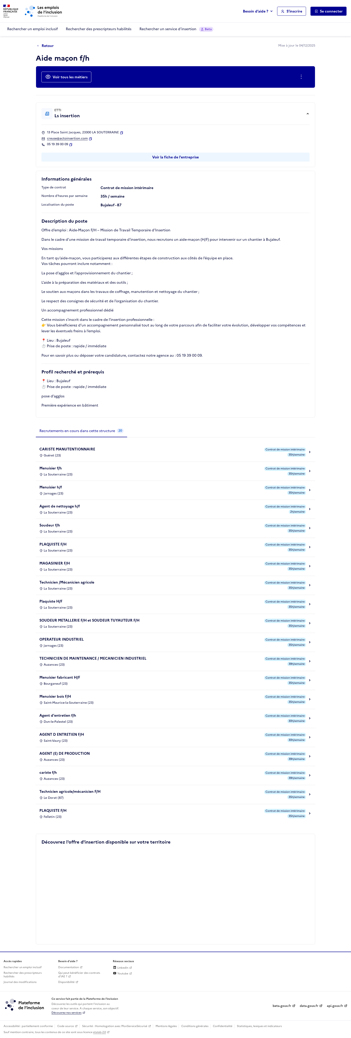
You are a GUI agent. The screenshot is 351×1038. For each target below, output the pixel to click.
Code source (65, 1026)
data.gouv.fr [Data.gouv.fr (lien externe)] (309, 1006)
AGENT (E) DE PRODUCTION (64, 753)
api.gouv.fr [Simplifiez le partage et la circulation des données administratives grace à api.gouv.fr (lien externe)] (335, 1006)
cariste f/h (48, 772)
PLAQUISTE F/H (52, 544)
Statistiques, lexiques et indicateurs (259, 1026)
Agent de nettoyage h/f (59, 506)
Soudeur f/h (49, 525)
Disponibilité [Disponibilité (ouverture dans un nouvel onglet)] (66, 982)
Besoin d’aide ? (255, 11)
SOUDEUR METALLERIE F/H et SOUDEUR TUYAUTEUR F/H (89, 620)
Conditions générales (194, 1026)
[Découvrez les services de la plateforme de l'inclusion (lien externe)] (25, 1004)
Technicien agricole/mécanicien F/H (70, 791)
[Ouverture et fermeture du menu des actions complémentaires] (302, 77)
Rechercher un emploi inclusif (32, 29)
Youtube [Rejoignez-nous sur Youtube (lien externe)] (120, 974)
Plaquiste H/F (50, 601)
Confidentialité (222, 1026)
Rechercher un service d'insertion (176, 29)
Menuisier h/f (50, 487)
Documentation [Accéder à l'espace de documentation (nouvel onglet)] (68, 967)
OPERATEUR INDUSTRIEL (61, 639)
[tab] (81, 431)
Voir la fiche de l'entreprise (175, 157)
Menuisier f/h (50, 468)
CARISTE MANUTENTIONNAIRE (67, 449)
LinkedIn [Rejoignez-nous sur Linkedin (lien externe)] (120, 968)
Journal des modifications (20, 982)
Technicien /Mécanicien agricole (66, 582)
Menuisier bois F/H (55, 696)
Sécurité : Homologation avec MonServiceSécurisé (114, 1026)
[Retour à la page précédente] (47, 45)
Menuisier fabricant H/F (59, 677)
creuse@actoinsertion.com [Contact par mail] (67, 138)
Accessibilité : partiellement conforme (28, 1026)
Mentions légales (166, 1026)
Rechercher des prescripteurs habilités (98, 29)
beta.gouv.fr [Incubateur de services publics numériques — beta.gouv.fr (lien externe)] (282, 1006)
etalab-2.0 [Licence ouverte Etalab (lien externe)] (99, 1032)
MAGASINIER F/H (54, 563)
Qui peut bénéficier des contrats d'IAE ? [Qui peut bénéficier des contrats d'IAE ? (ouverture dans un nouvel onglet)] (79, 975)
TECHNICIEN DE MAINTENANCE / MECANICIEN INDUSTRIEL (92, 658)
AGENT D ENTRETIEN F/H (61, 734)
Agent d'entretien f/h (57, 715)
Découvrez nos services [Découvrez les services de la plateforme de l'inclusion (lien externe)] (66, 1013)
